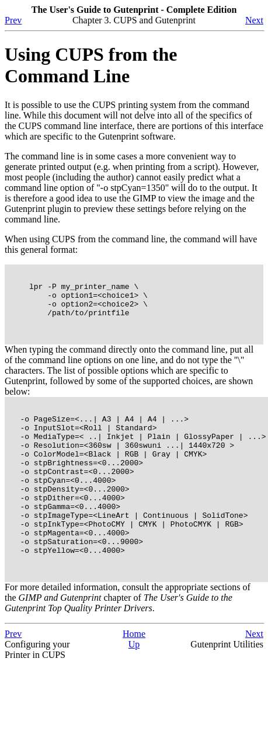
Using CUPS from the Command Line (91, 65)
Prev (13, 20)
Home (134, 679)
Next (254, 20)
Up (134, 690)
